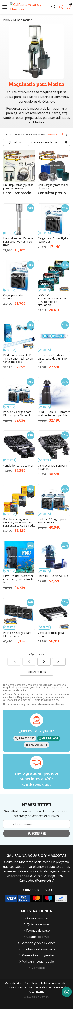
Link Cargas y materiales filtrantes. (53, 186)
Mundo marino (22, 700)
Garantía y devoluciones (38, 943)
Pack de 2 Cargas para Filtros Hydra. (52, 520)
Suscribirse (36, 833)
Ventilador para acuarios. (18, 465)
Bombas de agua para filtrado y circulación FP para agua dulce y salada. (19, 522)
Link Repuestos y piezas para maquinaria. (18, 186)
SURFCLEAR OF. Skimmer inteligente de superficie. (54, 413)
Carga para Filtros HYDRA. (14, 296)
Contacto (38, 968)
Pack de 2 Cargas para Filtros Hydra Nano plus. (18, 413)
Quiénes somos (38, 924)
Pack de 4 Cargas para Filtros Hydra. (17, 634)
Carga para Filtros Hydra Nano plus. (53, 239)
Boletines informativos (38, 949)
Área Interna (36, 991)
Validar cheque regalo (38, 961)
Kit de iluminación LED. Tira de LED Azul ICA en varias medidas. (18, 358)
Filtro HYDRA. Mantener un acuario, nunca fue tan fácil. (19, 579)
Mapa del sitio (13, 983)
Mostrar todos (57, 134)
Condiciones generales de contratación (43, 987)
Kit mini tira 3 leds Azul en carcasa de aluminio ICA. (52, 358)
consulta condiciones (36, 784)
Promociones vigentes (38, 955)
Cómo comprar (38, 918)
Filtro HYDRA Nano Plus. (53, 576)
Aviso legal (31, 983)
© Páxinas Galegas (36, 997)
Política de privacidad (54, 983)
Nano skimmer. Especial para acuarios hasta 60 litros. (18, 241)
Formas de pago (38, 930)
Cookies (11, 987)
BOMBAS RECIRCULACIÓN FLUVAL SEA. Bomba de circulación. (54, 300)
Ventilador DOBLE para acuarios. (52, 467)
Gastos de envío (38, 937)
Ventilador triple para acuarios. (51, 634)
